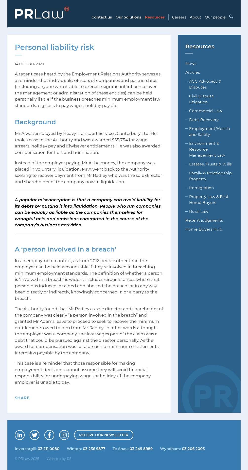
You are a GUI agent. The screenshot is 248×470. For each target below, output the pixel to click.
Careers (179, 17)
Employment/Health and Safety (209, 131)
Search (231, 16)
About (195, 17)
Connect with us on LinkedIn (24, 433)
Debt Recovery (204, 119)
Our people (215, 17)
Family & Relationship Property (210, 175)
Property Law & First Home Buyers (209, 199)
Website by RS (59, 458)
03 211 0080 (48, 448)
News (190, 63)
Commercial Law (205, 110)
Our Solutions (128, 17)
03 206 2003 (193, 448)
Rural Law (198, 211)
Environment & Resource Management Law (207, 149)
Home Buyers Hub (203, 229)
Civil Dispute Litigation (201, 98)
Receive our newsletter (103, 435)
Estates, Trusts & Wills (210, 164)
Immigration (201, 187)
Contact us (101, 17)
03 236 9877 (94, 448)
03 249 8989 (141, 448)
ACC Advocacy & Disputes (205, 84)
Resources (155, 17)
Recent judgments (204, 220)
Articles (192, 72)
